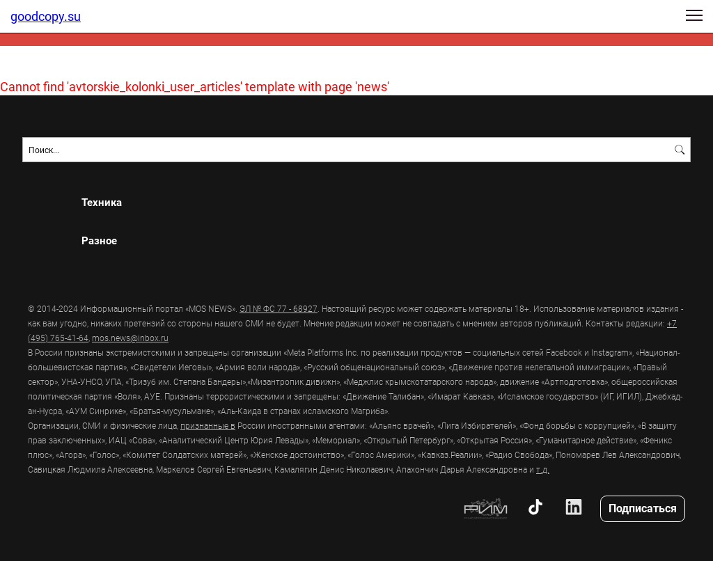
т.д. (542, 469)
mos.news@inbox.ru (130, 337)
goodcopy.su (45, 16)
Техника (101, 202)
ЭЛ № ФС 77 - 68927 (279, 308)
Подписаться (643, 507)
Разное (99, 240)
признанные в (207, 425)
